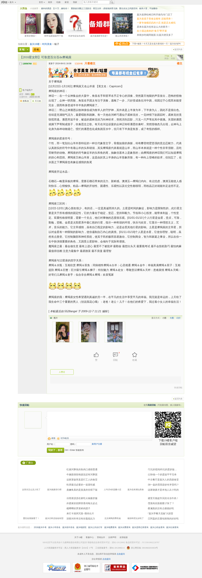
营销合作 (101, 537)
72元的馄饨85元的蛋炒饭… (162, 469)
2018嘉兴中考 (40, 527)
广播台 (29, 462)
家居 (67, 2)
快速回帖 (178, 387)
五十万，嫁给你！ (61, 8)
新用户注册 (97, 444)
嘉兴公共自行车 (95, 527)
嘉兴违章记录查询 (140, 527)
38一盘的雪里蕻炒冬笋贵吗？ (163, 484)
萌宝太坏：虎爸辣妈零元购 (105, 8)
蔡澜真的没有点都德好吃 (161, 508)
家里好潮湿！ (31, 35)
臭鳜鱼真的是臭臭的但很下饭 (82, 489)
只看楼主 (90, 63)
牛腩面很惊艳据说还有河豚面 (82, 474)
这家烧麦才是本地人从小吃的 (163, 489)
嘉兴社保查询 (172, 527)
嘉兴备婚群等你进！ (99, 35)
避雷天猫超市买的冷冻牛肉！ (163, 498)
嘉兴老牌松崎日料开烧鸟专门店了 (154, 14)
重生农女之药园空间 (128, 8)
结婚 (58, 2)
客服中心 (90, 537)
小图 (164, 318)
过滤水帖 (79, 63)
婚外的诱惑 (46, 8)
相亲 (50, 2)
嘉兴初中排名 (68, 527)
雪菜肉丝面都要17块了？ (161, 503)
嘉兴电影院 (81, 527)
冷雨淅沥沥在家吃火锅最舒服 (82, 498)
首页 (41, 2)
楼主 (179, 63)
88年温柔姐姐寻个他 (53, 35)
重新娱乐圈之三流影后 (81, 8)
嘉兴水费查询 (124, 527)
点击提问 (120, 554)
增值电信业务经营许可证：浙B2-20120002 (106, 542)
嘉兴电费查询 (110, 527)
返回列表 (178, 49)
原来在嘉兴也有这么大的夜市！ (153, 26)
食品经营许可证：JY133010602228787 (142, 542)
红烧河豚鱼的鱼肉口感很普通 (82, 469)
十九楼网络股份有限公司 (71, 542)
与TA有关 (64, 438)
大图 (172, 318)
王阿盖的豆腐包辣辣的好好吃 (163, 518)
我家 (75, 2)
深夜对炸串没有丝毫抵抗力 (81, 518)
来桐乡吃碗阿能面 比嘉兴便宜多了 (155, 35)
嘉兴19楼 (35, 44)
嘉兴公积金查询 (157, 527)
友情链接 (124, 537)
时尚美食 (47, 44)
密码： (73, 444)
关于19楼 (78, 537)
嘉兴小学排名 (54, 527)
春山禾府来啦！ (122, 35)
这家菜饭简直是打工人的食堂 (82, 479)
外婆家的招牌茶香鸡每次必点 (82, 503)
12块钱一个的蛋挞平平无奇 (162, 474)
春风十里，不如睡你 (148, 8)
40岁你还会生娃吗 (76, 35)
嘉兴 (12, 2)
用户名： (51, 444)
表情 (53, 438)
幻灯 (179, 318)
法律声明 (112, 537)
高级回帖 (152, 405)
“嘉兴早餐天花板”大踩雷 (160, 513)
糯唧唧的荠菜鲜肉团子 (78, 508)
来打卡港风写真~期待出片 (80, 513)
